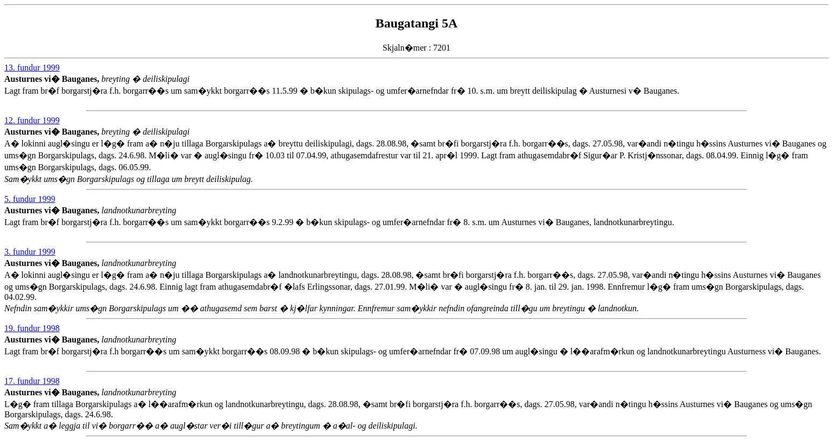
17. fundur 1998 (32, 381)
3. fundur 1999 (29, 251)
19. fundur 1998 (32, 328)
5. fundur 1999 (29, 199)
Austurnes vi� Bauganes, (52, 78)
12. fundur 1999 (32, 120)
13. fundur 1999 (32, 67)
